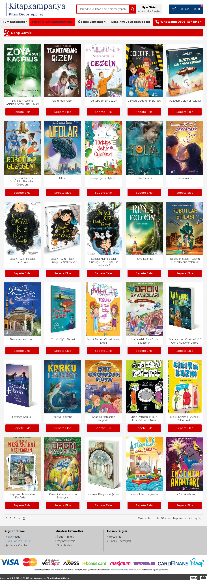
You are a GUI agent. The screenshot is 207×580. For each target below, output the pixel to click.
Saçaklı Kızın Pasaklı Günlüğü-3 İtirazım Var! (63, 260)
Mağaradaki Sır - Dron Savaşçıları (144, 341)
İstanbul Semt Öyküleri (144, 494)
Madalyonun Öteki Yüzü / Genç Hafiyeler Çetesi (185, 341)
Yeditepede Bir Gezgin (103, 100)
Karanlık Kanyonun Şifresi (103, 494)
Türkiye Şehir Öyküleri (103, 178)
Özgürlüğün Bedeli (63, 339)
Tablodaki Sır (185, 178)
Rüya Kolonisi (144, 258)
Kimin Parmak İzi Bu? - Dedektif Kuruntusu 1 (144, 418)
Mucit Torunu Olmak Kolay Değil (103, 341)
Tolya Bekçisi (144, 178)
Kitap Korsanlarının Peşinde (103, 418)
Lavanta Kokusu (22, 416)
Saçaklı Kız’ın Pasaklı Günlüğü (22, 260)
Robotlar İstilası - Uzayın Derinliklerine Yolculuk (185, 260)
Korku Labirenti (62, 416)
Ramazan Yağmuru (22, 339)
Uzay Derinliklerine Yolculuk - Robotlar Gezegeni (22, 181)
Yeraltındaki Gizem (62, 100)
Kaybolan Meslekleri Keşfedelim (22, 496)
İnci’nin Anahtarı (185, 494)
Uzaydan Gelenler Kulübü (185, 100)
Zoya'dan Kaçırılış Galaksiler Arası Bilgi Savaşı (22, 102)
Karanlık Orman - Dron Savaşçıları (63, 496)
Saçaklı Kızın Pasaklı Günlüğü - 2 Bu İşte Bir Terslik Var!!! (103, 262)
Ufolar (62, 178)
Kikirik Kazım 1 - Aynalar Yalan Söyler (184, 418)
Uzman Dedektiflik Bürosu (144, 100)
